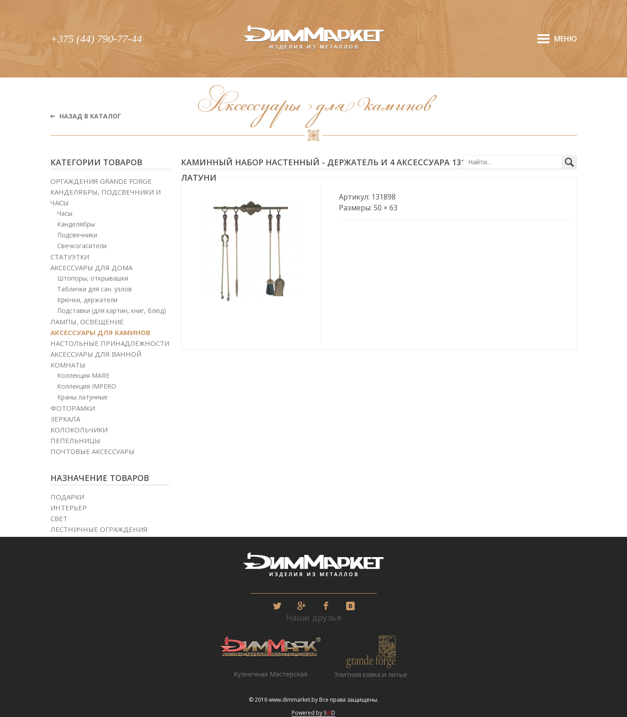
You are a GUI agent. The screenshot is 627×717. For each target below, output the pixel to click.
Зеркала (65, 418)
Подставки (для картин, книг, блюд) (111, 310)
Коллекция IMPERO (86, 386)
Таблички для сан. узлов (94, 289)
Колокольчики (79, 429)
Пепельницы (75, 440)
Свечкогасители (82, 245)
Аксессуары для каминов (100, 332)
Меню (565, 38)
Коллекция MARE (83, 375)
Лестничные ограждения (99, 529)
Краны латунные (82, 397)
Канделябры (76, 224)
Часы (64, 213)
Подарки (67, 496)
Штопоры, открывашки (92, 278)
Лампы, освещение (87, 321)
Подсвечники (77, 235)
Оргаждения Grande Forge (101, 181)
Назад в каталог (90, 116)
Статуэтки (69, 256)
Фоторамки (72, 408)
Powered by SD (313, 713)
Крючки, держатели (87, 299)
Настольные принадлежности (109, 343)
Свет (59, 518)
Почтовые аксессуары (92, 451)
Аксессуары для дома (91, 267)
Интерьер (68, 507)
